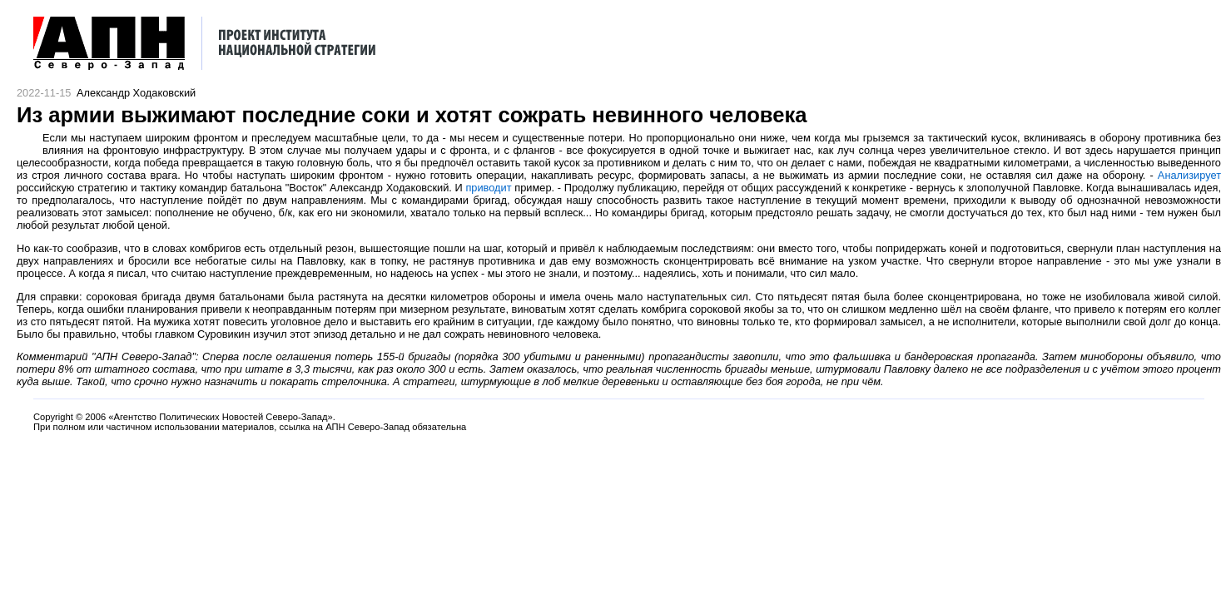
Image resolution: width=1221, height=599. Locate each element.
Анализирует (1189, 175)
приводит (488, 187)
